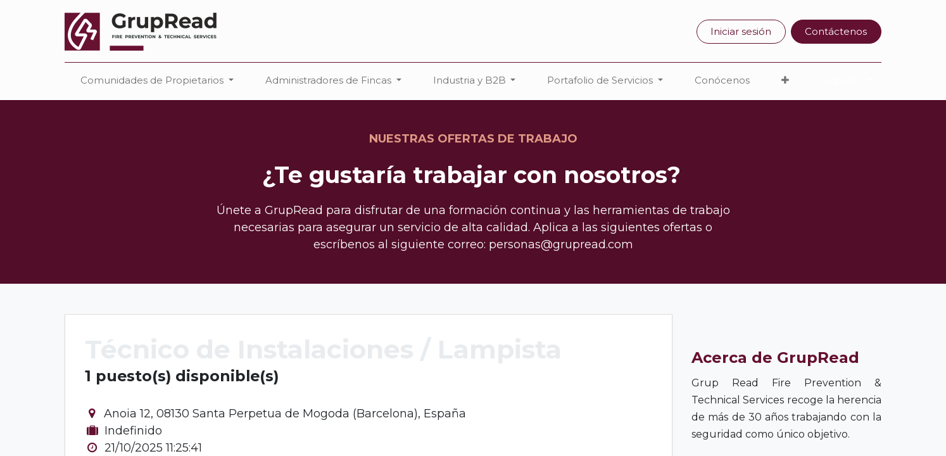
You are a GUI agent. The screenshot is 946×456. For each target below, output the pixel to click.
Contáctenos (836, 31)
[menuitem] (722, 81)
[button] (785, 81)
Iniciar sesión (740, 31)
